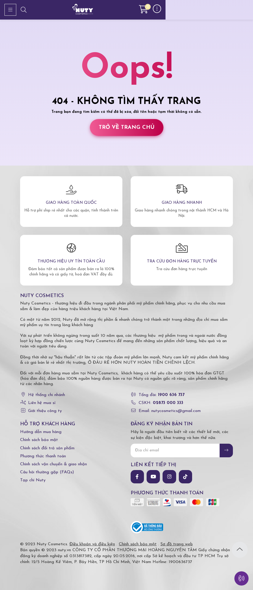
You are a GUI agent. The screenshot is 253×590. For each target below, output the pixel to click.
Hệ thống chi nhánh (46, 395)
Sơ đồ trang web (176, 544)
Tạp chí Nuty (33, 480)
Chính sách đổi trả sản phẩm (47, 448)
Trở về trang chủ (127, 127)
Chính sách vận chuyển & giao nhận (53, 464)
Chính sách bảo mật (39, 440)
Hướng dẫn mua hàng (40, 432)
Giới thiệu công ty (45, 411)
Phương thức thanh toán (43, 456)
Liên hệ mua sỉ (42, 403)
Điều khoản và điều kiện (92, 544)
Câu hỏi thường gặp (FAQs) (47, 472)
